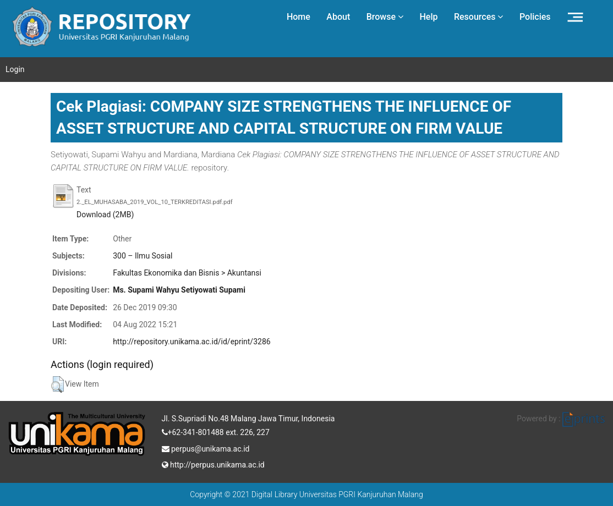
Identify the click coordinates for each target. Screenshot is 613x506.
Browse (384, 17)
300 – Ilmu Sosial (142, 255)
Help (428, 17)
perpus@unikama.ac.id (206, 447)
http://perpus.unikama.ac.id (213, 463)
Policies (535, 17)
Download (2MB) (105, 214)
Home (298, 17)
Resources (478, 17)
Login (15, 69)
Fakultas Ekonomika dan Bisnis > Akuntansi (187, 272)
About (338, 17)
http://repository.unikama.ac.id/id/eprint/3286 (191, 341)
